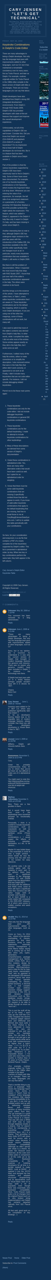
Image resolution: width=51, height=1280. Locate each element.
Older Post (26, 1258)
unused (11, 739)
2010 (44, 238)
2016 (44, 201)
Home (16, 1258)
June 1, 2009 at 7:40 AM (18, 703)
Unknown (12, 611)
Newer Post (7, 1258)
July (45, 303)
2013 (44, 220)
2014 (44, 213)
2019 (44, 182)
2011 (44, 232)
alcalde (11, 917)
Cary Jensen (13, 702)
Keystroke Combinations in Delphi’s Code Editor (46, 340)
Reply (10, 623)
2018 (44, 188)
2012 (44, 226)
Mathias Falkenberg (13, 798)
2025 (44, 169)
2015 (44, 207)
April (46, 396)
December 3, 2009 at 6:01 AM (18, 800)
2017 (44, 195)
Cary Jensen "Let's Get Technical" (25, 14)
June (46, 309)
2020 (44, 176)
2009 (44, 245)
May (45, 316)
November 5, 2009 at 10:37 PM (18, 757)
